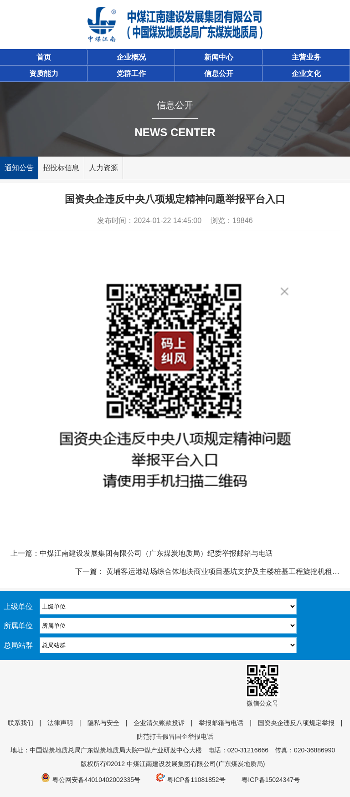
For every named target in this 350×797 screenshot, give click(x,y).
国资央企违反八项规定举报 (296, 722)
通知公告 (19, 168)
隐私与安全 (103, 722)
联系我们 (20, 722)
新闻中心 (218, 57)
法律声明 (60, 722)
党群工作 (131, 73)
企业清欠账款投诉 (159, 722)
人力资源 (103, 168)
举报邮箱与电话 (221, 722)
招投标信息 (61, 168)
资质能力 (43, 73)
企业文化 (306, 73)
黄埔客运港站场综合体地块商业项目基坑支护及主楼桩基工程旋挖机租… (222, 571)
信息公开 (218, 73)
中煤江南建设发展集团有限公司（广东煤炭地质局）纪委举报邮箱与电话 (156, 553)
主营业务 (306, 57)
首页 (43, 57)
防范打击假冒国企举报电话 (175, 736)
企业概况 (131, 57)
